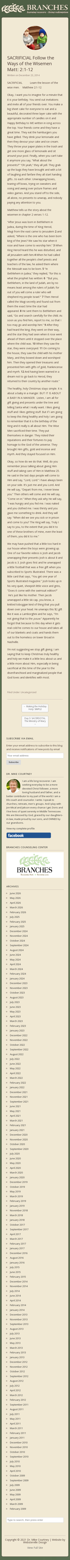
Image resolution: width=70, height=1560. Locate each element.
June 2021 (15, 1106)
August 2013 (17, 1329)
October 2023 (17, 992)
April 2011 (15, 1423)
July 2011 (15, 1414)
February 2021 (18, 1125)
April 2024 (15, 964)
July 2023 (15, 1002)
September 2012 (19, 1376)
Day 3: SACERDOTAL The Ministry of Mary (35, 721)
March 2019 (16, 1196)
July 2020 (15, 1153)
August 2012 (17, 1380)
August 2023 (17, 997)
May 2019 (15, 1191)
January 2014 (17, 1310)
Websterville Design (35, 1542)
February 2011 (18, 1433)
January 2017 (17, 1248)
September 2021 (19, 1101)
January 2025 (17, 926)
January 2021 (17, 1130)
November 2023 (19, 988)
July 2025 (15, 917)
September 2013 (19, 1324)
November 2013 (19, 1319)
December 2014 (18, 1281)
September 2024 (19, 945)
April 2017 (15, 1234)
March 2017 (16, 1238)
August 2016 (17, 1257)
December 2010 (18, 1442)
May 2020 (15, 1163)
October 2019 (17, 1186)
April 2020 (15, 1168)
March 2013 (16, 1347)
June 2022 (15, 1063)
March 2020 (16, 1172)
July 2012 (15, 1385)
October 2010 (17, 1452)
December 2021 (18, 1092)
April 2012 (15, 1390)
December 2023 (18, 983)
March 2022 (16, 1077)
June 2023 (15, 1007)
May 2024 (15, 959)
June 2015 (15, 1272)
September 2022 (19, 1049)
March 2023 (16, 1021)
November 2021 (19, 1096)
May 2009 (15, 1494)
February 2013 (18, 1352)
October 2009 (17, 1475)
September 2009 (19, 1480)
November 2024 (19, 935)
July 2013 (15, 1333)
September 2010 (19, 1456)
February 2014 (18, 1305)
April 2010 (15, 1471)
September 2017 (19, 1229)
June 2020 (15, 1158)
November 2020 (19, 1139)
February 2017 (18, 1243)
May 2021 (15, 1111)
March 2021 (16, 1120)
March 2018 (16, 1215)
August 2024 (17, 950)
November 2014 (19, 1286)
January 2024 (17, 978)
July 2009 (15, 1485)
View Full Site (35, 1547)
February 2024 (18, 973)
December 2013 (18, 1314)
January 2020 (17, 1177)
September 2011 (19, 1404)
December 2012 (18, 1362)
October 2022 (17, 1044)
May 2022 (15, 1068)
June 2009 (15, 1489)
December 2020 (18, 1134)
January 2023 (17, 1030)
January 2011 (17, 1437)
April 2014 (15, 1300)
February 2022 (18, 1082)
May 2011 (15, 1418)
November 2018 (19, 1210)
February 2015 (18, 1276)
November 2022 (19, 1040)
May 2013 (15, 1343)
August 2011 (17, 1409)
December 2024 (18, 931)
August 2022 (17, 1054)
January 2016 (17, 1262)
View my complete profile (20, 828)
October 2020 (17, 1144)
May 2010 (15, 1466)
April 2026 (15, 902)
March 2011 (16, 1428)
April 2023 (15, 1016)
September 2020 (19, 1149)
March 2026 (16, 907)
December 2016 (18, 1253)
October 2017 (17, 1224)
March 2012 (16, 1395)
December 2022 (18, 1035)
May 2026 (15, 898)
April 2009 (15, 1499)
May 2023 (15, 1011)
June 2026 (15, 893)
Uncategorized (28, 692)
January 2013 (17, 1357)
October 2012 (17, 1371)
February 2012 (18, 1399)
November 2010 (19, 1447)
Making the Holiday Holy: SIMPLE (35, 708)
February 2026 (18, 912)
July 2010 (15, 1461)
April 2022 (15, 1073)
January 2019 (17, 1205)
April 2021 (15, 1115)
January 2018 (17, 1220)
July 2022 (15, 1059)
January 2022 (17, 1087)
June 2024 (15, 954)
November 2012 (19, 1366)
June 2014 (15, 1295)
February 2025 (18, 921)
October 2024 (17, 940)
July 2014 (15, 1291)
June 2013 (15, 1338)
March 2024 (16, 969)
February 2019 (18, 1201)
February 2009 (18, 1508)
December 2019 (18, 1182)
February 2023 (18, 1025)
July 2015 (15, 1267)
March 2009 (16, 1504)
